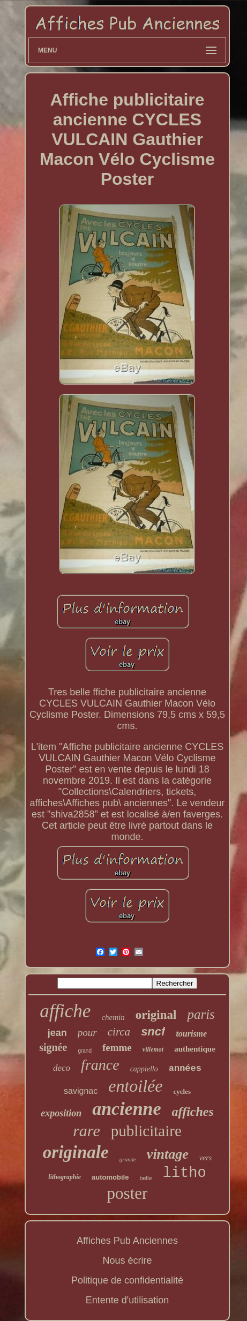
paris (200, 1014)
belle (145, 1178)
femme (117, 1047)
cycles (181, 1091)
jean (57, 1032)
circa (119, 1031)
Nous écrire (127, 1260)
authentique (194, 1049)
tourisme (191, 1033)
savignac (81, 1090)
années (185, 1068)
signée (53, 1047)
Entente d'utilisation (127, 1300)
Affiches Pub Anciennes (127, 1240)
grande (127, 1159)
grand (85, 1051)
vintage (168, 1154)
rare (86, 1130)
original (156, 1015)
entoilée (135, 1085)
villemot (153, 1049)
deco (61, 1068)
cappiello (144, 1069)
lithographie (64, 1177)
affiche (65, 1011)
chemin (112, 1017)
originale (76, 1152)
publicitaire (146, 1130)
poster (127, 1193)
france (100, 1064)
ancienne (126, 1109)
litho (184, 1173)
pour (87, 1032)
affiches (193, 1112)
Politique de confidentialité (127, 1280)
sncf (153, 1031)
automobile (110, 1177)
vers (205, 1158)
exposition (61, 1113)
